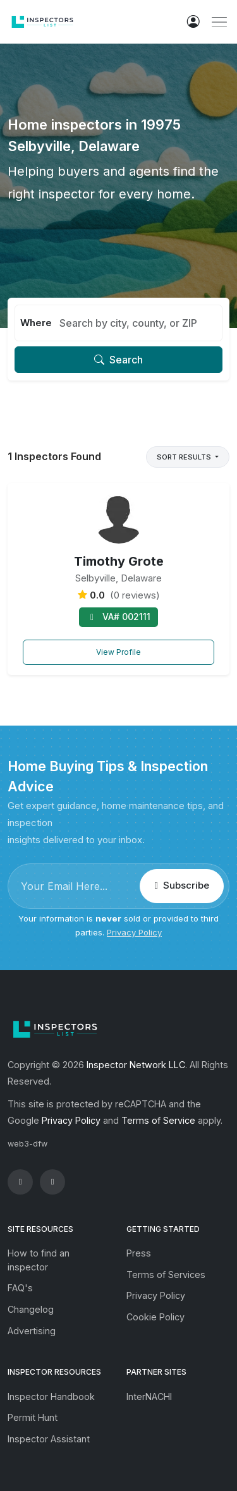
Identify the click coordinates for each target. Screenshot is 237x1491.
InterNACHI (149, 1396)
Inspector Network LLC (136, 1064)
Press (138, 1253)
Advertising (32, 1330)
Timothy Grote (119, 561)
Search (118, 359)
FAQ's (20, 1287)
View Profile (118, 652)
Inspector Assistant (49, 1438)
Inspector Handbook (51, 1396)
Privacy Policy (134, 932)
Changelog (31, 1309)
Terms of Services (165, 1274)
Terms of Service (158, 1120)
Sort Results (185, 457)
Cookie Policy (155, 1316)
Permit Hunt (33, 1417)
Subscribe (181, 885)
